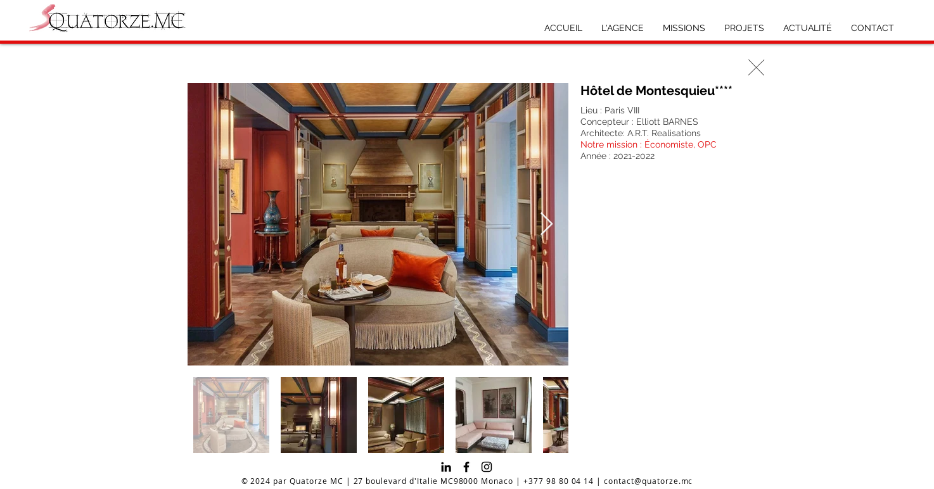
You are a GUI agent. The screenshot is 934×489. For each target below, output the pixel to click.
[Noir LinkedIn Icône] (446, 467)
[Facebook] (466, 467)
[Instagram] (487, 467)
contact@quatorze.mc (648, 481)
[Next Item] (546, 224)
